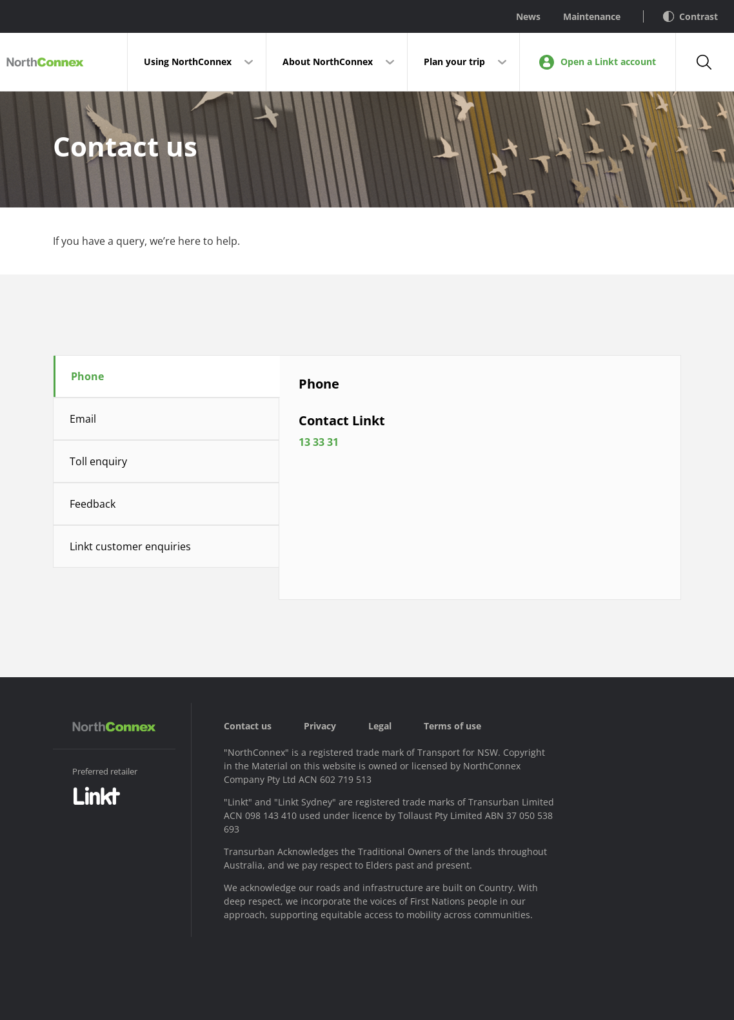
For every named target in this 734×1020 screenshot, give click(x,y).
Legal (380, 726)
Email (83, 419)
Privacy (320, 726)
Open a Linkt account (597, 62)
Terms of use (452, 726)
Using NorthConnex (188, 61)
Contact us (248, 726)
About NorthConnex (328, 61)
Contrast (690, 16)
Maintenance (591, 16)
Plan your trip (454, 61)
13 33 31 (344, 459)
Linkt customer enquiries (130, 546)
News (528, 16)
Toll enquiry (98, 461)
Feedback (92, 504)
